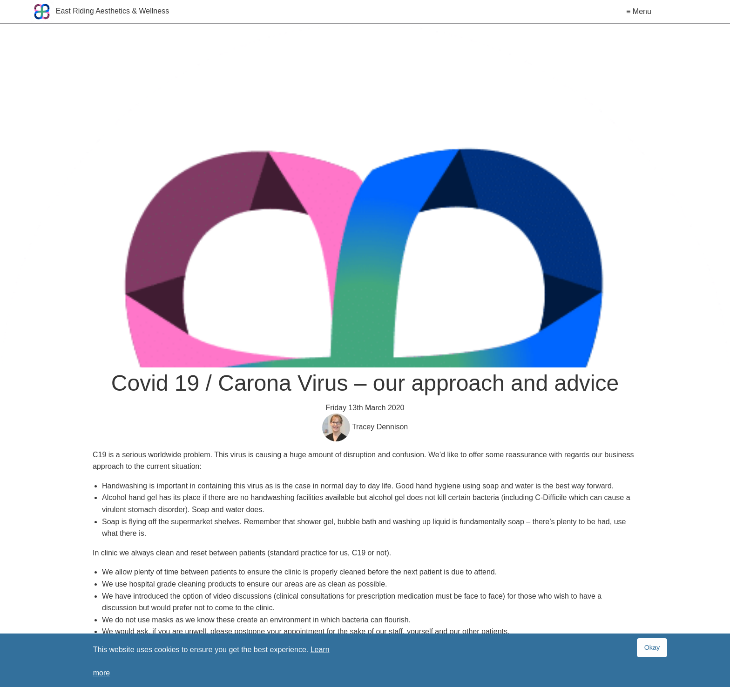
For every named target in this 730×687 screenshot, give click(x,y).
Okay (652, 647)
